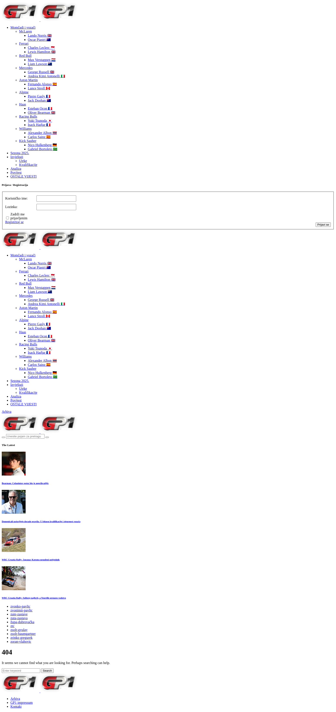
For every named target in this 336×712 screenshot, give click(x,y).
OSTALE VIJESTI (23, 176)
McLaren (25, 31)
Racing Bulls (28, 116)
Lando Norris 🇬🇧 (40, 35)
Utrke (23, 161)
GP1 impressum (21, 702)
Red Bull (25, 56)
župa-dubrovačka (22, 622)
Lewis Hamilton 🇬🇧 (42, 52)
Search (47, 670)
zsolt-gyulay (19, 630)
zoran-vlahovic (20, 641)
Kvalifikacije (28, 165)
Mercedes (26, 68)
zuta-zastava (19, 618)
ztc (12, 626)
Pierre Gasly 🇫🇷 (39, 96)
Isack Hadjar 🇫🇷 (39, 125)
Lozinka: (11, 207)
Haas (22, 104)
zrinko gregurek (21, 637)
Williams (25, 129)
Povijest (16, 172)
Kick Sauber (27, 141)
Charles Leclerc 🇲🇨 (41, 48)
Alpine (24, 92)
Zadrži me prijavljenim (18, 216)
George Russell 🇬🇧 (41, 72)
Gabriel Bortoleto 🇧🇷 (42, 149)
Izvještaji (16, 157)
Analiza (15, 168)
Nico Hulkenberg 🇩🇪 (42, 145)
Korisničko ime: (16, 198)
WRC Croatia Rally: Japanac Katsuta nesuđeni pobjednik (31, 559)
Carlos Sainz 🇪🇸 (39, 137)
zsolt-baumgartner (23, 634)
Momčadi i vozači (23, 27)
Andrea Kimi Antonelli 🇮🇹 (46, 76)
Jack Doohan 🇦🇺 (39, 100)
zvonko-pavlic (20, 606)
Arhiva (6, 411)
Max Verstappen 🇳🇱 (42, 60)
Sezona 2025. (19, 153)
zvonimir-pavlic (21, 610)
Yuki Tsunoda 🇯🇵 (40, 120)
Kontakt (16, 706)
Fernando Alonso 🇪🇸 (42, 84)
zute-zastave (19, 614)
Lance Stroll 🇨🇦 (39, 88)
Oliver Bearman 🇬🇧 (41, 112)
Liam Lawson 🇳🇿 (40, 64)
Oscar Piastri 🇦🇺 (39, 39)
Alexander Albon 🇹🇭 (42, 133)
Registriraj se (14, 222)
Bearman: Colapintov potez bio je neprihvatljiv (25, 483)
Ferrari (24, 43)
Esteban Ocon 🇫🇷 (40, 108)
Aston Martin (28, 80)
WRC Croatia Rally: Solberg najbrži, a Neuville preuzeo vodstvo (34, 597)
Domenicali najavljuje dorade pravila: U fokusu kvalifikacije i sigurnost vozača (41, 521)
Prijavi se (323, 224)
